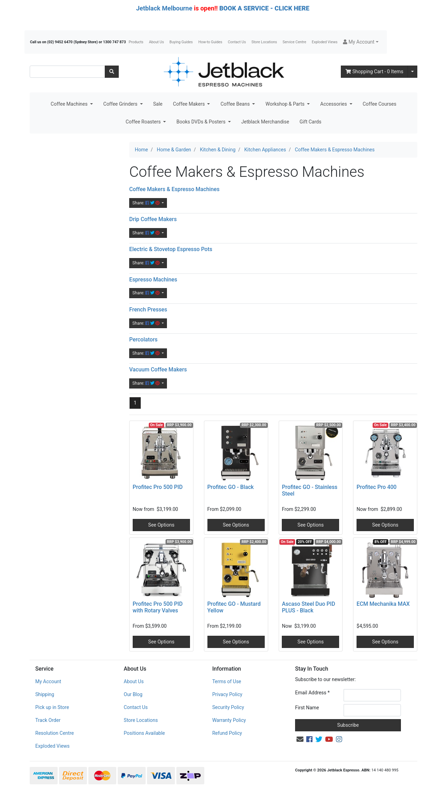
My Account (48, 681)
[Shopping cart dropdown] (412, 72)
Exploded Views (325, 42)
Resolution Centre (54, 733)
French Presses (148, 309)
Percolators (143, 339)
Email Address (312, 692)
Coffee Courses (379, 104)
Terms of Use (226, 681)
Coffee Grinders (121, 104)
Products (136, 42)
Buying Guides (181, 42)
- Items (374, 71)
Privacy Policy (227, 694)
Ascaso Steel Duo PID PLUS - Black (308, 607)
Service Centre (294, 42)
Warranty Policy (229, 720)
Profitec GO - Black (230, 487)
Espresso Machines (153, 279)
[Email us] (299, 739)
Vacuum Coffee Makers (158, 369)
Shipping (44, 694)
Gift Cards (310, 122)
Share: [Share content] (146, 203)
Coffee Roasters (144, 122)
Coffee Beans (235, 104)
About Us (156, 42)
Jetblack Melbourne (164, 8)
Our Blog (133, 694)
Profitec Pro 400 (377, 487)
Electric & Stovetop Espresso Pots (170, 249)
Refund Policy (227, 733)
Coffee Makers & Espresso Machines (174, 189)
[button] (360, 42)
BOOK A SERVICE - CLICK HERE (264, 8)
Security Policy (228, 707)
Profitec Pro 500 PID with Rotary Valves (158, 607)
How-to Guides (210, 42)
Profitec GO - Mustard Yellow (234, 607)
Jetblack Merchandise (265, 122)
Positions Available (144, 733)
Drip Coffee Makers (153, 219)
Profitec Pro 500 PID (158, 487)
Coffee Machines (70, 104)
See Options (161, 525)
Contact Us (237, 42)
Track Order (47, 720)
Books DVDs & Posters (201, 122)
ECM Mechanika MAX (383, 604)
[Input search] (67, 72)
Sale (158, 104)
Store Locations (264, 42)
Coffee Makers (189, 104)
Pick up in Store (52, 707)
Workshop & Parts (285, 104)
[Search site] (112, 72)
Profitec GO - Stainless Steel (309, 490)
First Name (307, 707)
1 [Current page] (135, 403)
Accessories (334, 104)
